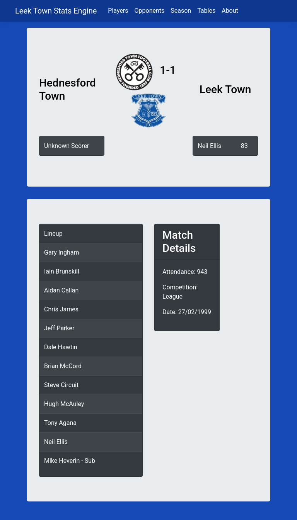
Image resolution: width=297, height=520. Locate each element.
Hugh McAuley (64, 404)
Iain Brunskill (61, 271)
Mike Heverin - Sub (69, 460)
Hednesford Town (67, 89)
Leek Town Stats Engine (57, 10)
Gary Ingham (61, 252)
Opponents (150, 10)
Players (118, 10)
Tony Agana (60, 423)
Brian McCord (63, 366)
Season (181, 10)
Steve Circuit (61, 385)
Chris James (61, 309)
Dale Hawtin (60, 347)
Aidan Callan (61, 290)
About (230, 10)
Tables (206, 10)
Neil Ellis (209, 146)
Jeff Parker (59, 328)
